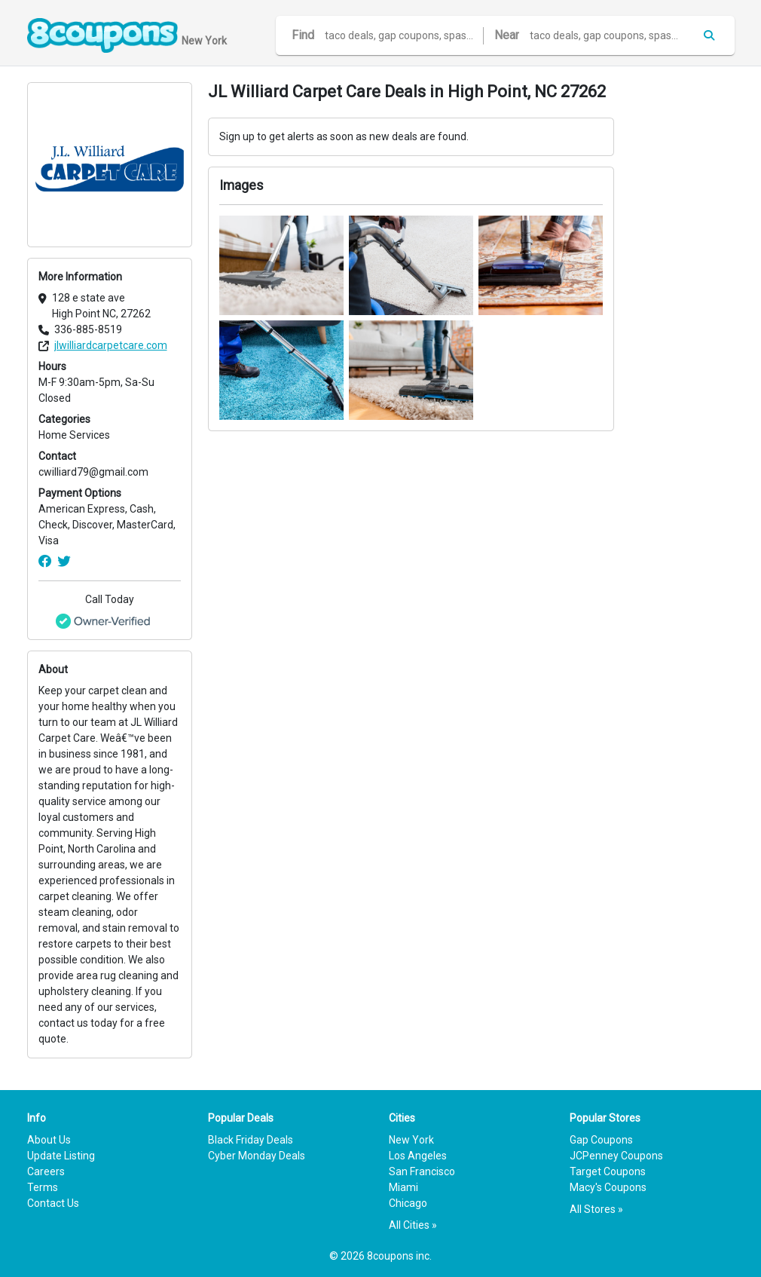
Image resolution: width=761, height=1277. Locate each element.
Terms (42, 1187)
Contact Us (53, 1203)
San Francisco (422, 1171)
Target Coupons (608, 1171)
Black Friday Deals (250, 1140)
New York (411, 1140)
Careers (46, 1171)
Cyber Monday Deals (256, 1156)
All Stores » (596, 1209)
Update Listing (61, 1156)
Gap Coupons (601, 1140)
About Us (49, 1140)
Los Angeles (418, 1156)
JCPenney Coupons (616, 1156)
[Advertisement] (682, 308)
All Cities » (413, 1225)
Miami (403, 1187)
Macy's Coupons (608, 1187)
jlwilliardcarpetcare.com (110, 345)
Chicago (408, 1203)
